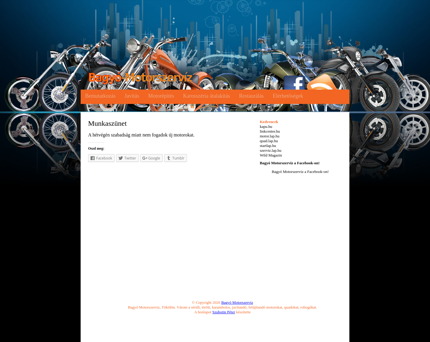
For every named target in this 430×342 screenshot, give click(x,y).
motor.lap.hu (270, 136)
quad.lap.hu (269, 141)
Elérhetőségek (288, 96)
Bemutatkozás (100, 96)
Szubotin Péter (223, 312)
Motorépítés (161, 96)
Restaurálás (251, 96)
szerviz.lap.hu (270, 150)
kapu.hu (266, 126)
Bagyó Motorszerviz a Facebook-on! (290, 163)
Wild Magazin (271, 155)
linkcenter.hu (270, 131)
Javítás (132, 96)
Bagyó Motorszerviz (237, 302)
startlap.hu (268, 145)
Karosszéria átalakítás (206, 96)
